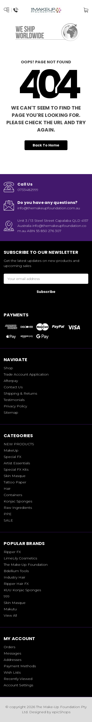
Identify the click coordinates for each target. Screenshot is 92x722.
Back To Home (46, 145)
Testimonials (14, 400)
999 (7, 596)
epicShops (61, 712)
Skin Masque (15, 476)
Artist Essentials (17, 463)
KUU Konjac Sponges (22, 590)
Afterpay (11, 380)
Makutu (10, 609)
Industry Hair (14, 577)
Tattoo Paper (15, 482)
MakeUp (11, 450)
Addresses (12, 659)
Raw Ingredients (18, 507)
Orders (9, 647)
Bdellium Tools (16, 571)
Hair (7, 488)
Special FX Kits (16, 469)
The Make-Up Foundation (26, 564)
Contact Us (13, 387)
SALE (8, 520)
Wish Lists (12, 672)
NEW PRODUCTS (19, 444)
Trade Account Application (26, 374)
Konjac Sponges (18, 501)
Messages (12, 653)
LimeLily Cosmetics (20, 558)
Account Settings (18, 685)
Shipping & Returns (20, 393)
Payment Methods (20, 666)
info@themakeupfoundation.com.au (48, 208)
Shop (8, 368)
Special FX (12, 457)
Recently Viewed (18, 679)
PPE (8, 514)
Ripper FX (12, 552)
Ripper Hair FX (16, 583)
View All (10, 615)
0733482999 (27, 190)
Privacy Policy (15, 406)
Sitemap (11, 412)
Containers (13, 495)
